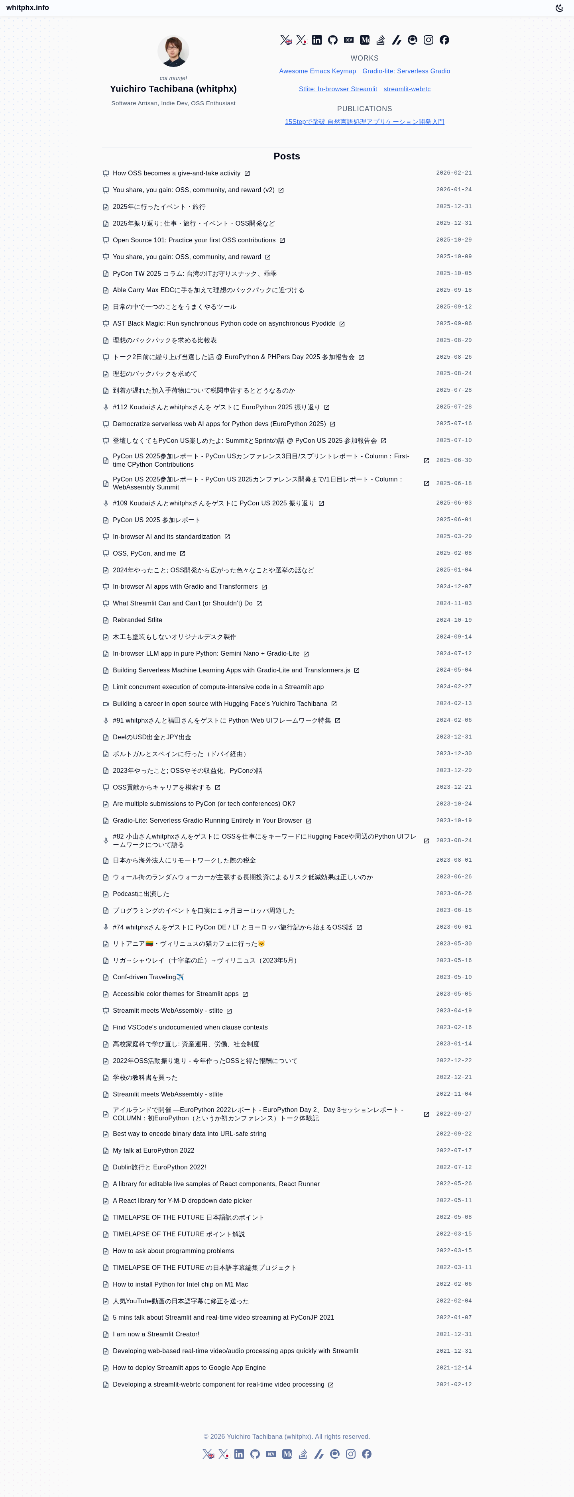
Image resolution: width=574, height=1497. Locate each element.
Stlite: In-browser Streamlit (338, 89)
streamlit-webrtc (407, 89)
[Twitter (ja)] (301, 40)
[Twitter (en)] (285, 40)
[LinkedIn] (317, 40)
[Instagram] (428, 40)
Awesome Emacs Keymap (317, 71)
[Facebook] (444, 40)
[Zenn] (396, 40)
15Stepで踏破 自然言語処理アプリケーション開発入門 (364, 121)
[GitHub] (333, 40)
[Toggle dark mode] (560, 8)
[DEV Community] (349, 40)
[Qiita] (412, 40)
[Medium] (365, 40)
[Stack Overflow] (380, 40)
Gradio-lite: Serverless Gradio (406, 71)
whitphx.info (27, 8)
